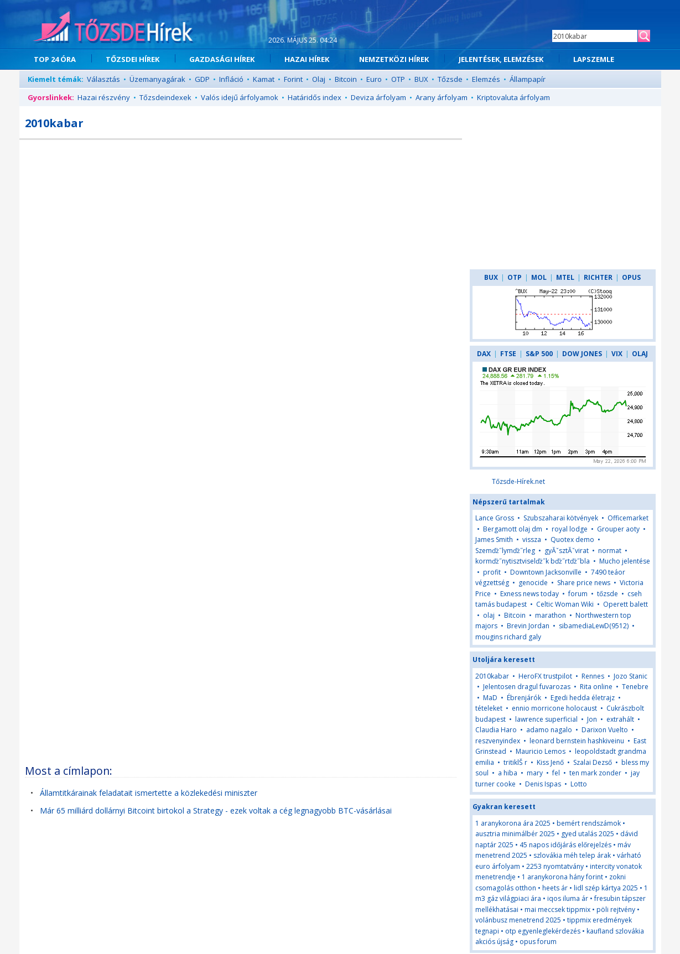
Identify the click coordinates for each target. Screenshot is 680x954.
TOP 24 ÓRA (55, 59)
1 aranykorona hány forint (562, 877)
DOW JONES (582, 353)
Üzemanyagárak (157, 79)
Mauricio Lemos (540, 751)
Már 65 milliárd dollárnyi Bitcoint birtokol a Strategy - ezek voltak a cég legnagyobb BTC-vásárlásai (216, 810)
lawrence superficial (546, 719)
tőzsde (607, 593)
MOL (539, 277)
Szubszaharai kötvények (560, 518)
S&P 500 (539, 353)
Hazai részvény (103, 97)
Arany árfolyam (442, 97)
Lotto (578, 784)
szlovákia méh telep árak (572, 855)
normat (609, 550)
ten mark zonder (595, 773)
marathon (550, 615)
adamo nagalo (549, 729)
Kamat (263, 79)
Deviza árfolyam (378, 97)
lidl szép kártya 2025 (606, 888)
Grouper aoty (618, 529)
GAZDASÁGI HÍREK (222, 59)
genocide (533, 582)
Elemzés (486, 79)
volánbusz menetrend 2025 (518, 920)
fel (556, 773)
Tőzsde (450, 79)
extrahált (620, 719)
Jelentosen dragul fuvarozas (526, 686)
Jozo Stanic (630, 676)
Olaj (318, 79)
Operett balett (625, 604)
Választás (103, 79)
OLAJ (640, 353)
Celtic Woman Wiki (565, 604)
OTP (398, 79)
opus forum (538, 941)
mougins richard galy (508, 637)
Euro (374, 79)
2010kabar (492, 676)
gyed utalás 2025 (587, 833)
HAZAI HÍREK (306, 59)
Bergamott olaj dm (512, 529)
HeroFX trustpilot (545, 676)
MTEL (565, 277)
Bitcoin (346, 79)
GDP (202, 79)
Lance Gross (494, 518)
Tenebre (635, 686)
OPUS (631, 277)
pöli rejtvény (615, 909)
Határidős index (314, 97)
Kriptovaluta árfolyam (513, 97)
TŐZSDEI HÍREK (132, 59)
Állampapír (528, 79)
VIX (616, 353)
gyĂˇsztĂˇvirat (566, 550)
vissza (531, 539)
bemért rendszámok (589, 823)
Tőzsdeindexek (165, 97)
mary (535, 773)
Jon (593, 719)
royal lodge (570, 529)
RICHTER (598, 277)
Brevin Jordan (528, 625)
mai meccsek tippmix (557, 909)
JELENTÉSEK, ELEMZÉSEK (501, 59)
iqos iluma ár (567, 898)
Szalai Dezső (592, 762)
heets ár (555, 888)
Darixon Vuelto (605, 729)
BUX (421, 79)
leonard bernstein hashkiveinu (577, 741)
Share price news (583, 582)
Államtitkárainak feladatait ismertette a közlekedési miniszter (148, 793)
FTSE (508, 353)
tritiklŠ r (515, 762)
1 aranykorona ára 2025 (513, 823)
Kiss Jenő (550, 762)
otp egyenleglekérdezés (542, 931)
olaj (489, 615)
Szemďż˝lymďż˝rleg (505, 550)
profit (492, 572)
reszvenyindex (497, 741)
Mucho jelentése (624, 561)
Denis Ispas (543, 784)
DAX (484, 353)
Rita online (596, 686)
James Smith (494, 539)
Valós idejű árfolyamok (239, 97)
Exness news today (529, 593)
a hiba (507, 773)
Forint (293, 79)
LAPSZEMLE (593, 59)
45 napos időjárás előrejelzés (565, 844)
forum (578, 593)
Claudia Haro (496, 729)
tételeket (488, 708)
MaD (490, 697)
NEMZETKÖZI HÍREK (394, 59)
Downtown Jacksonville (546, 572)
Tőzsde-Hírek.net (518, 481)
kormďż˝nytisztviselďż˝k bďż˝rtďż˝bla (532, 561)
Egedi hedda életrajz (583, 697)
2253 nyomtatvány (555, 866)
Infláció (231, 79)
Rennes (593, 676)
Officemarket (628, 518)
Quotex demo (572, 539)
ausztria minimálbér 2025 (515, 833)
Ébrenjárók (524, 697)
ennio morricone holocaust (554, 708)
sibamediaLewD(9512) (594, 625)
